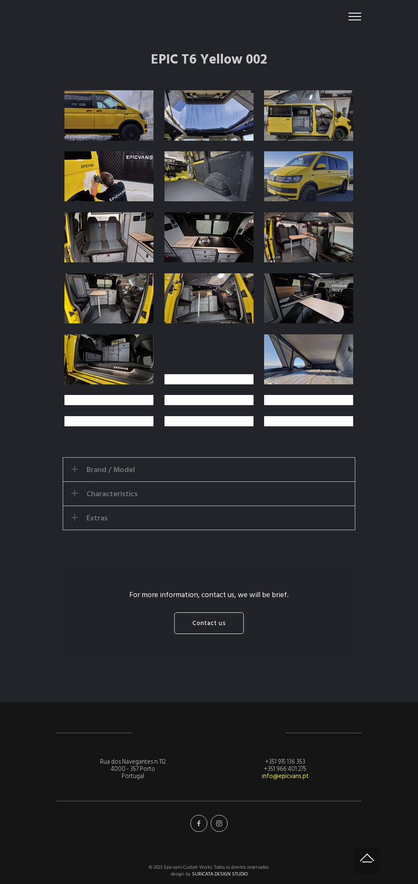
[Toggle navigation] (355, 16)
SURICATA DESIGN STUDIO (220, 874)
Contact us (209, 623)
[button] (209, 470)
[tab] (209, 469)
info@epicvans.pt (285, 776)
